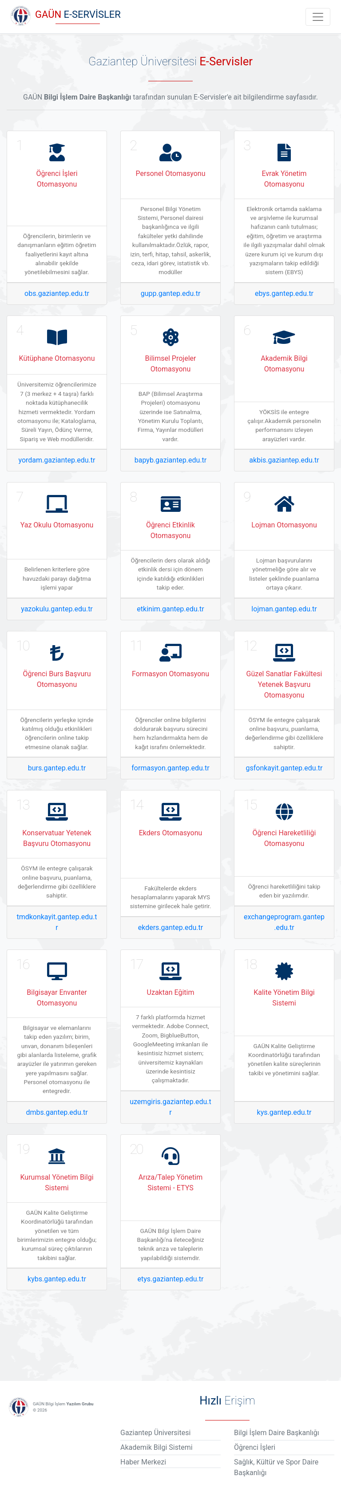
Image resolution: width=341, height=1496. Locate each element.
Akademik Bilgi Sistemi (156, 1447)
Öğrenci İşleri (254, 1447)
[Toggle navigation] (317, 17)
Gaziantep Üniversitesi (155, 1432)
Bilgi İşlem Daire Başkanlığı (276, 1432)
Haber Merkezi (143, 1462)
